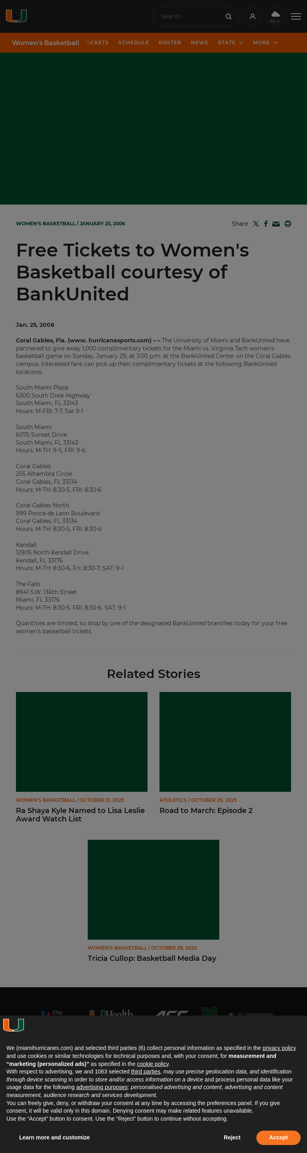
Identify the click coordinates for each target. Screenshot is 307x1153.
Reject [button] (232, 1137)
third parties (145, 1071)
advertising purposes (102, 1087)
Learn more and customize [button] (54, 1137)
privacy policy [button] (279, 1048)
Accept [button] (278, 1137)
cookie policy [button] (153, 1064)
